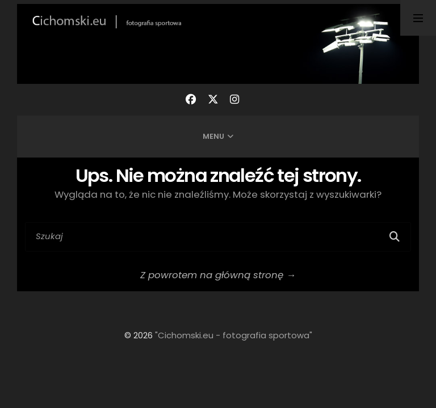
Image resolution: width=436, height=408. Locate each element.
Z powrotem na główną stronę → (218, 275)
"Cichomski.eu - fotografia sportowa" (233, 335)
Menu (213, 136)
